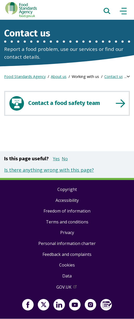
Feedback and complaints (67, 254)
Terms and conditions (67, 222)
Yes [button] (56, 159)
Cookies (67, 265)
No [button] (65, 159)
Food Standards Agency (25, 76)
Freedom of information (67, 211)
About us (58, 76)
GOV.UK (67, 288)
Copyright (67, 189)
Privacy (67, 232)
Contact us (113, 76)
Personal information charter (67, 243)
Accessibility (67, 200)
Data (67, 276)
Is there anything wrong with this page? (49, 170)
